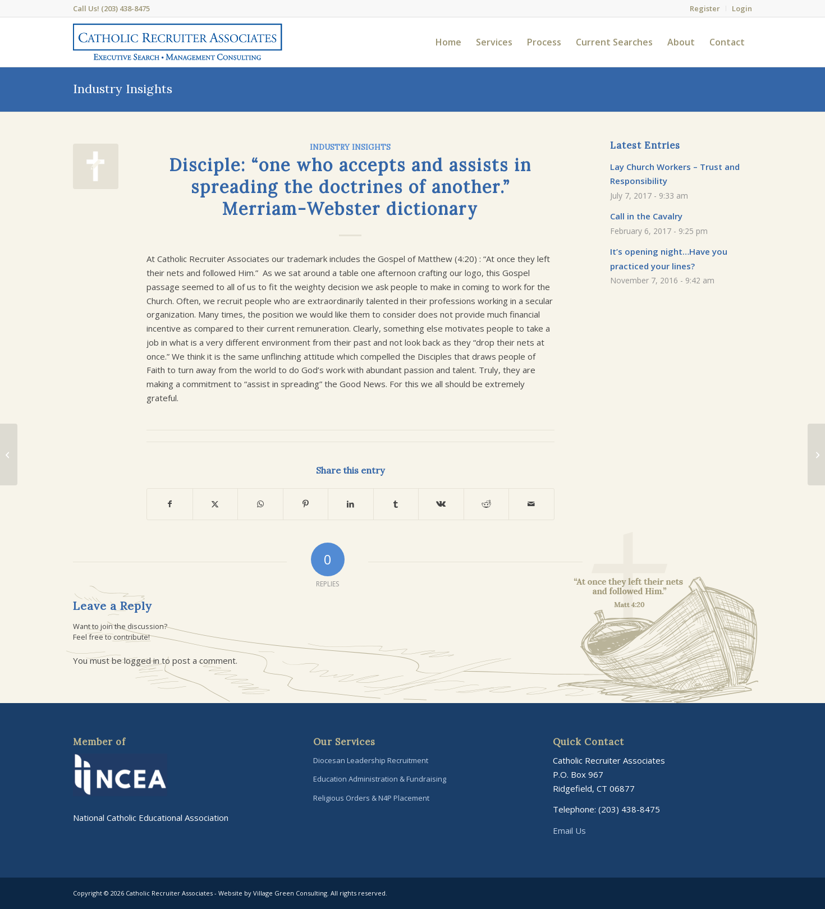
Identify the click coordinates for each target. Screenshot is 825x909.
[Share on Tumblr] (396, 504)
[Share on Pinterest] (305, 504)
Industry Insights (122, 89)
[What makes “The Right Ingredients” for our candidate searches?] (8, 454)
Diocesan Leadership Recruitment (370, 760)
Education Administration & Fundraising (379, 779)
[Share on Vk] (441, 504)
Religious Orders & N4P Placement (371, 798)
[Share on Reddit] (486, 504)
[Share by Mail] (531, 504)
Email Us (569, 830)
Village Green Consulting (290, 893)
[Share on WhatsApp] (260, 504)
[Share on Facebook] (169, 504)
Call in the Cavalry (646, 216)
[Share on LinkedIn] (350, 504)
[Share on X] (215, 504)
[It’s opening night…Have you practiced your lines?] (816, 454)
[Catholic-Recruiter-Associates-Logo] (177, 42)
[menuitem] (705, 8)
